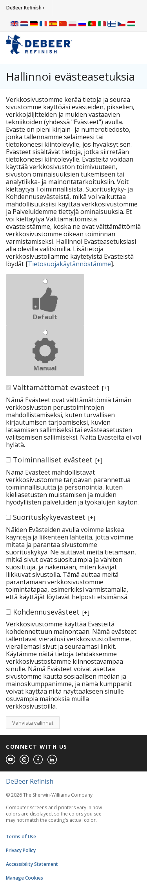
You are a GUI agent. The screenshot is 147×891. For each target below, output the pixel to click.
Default (45, 317)
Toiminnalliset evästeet (57, 459)
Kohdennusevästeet (51, 612)
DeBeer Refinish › (25, 7)
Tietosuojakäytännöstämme (69, 264)
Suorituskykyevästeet (54, 517)
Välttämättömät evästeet (61, 387)
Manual (45, 368)
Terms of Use (21, 836)
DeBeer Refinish (29, 781)
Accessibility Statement (32, 864)
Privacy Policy (21, 850)
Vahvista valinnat (32, 722)
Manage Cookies (24, 877)
